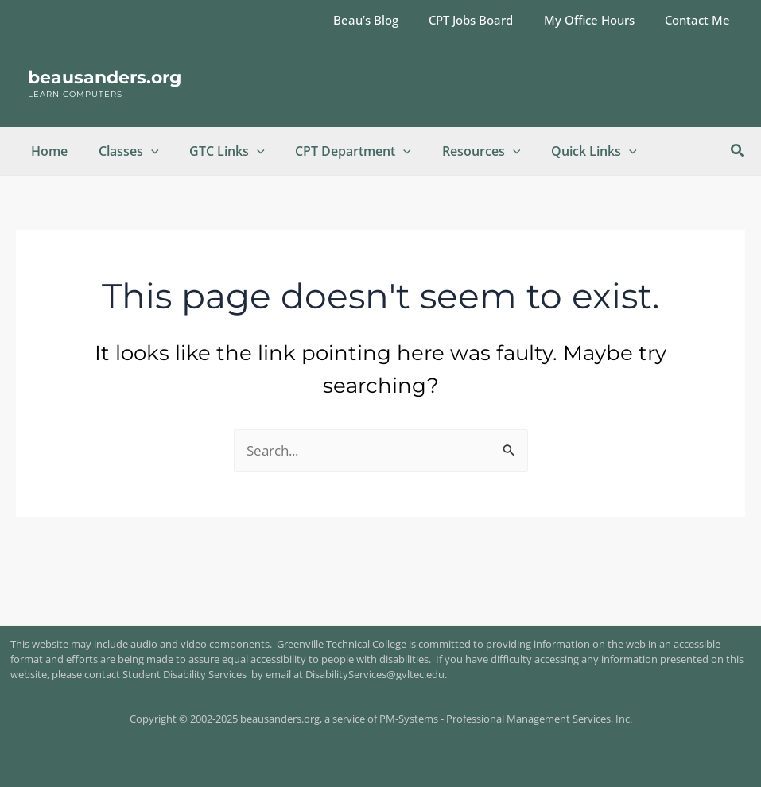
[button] (738, 151)
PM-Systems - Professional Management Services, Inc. (505, 718)
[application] (143, 151)
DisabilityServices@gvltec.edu (375, 674)
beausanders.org (104, 77)
